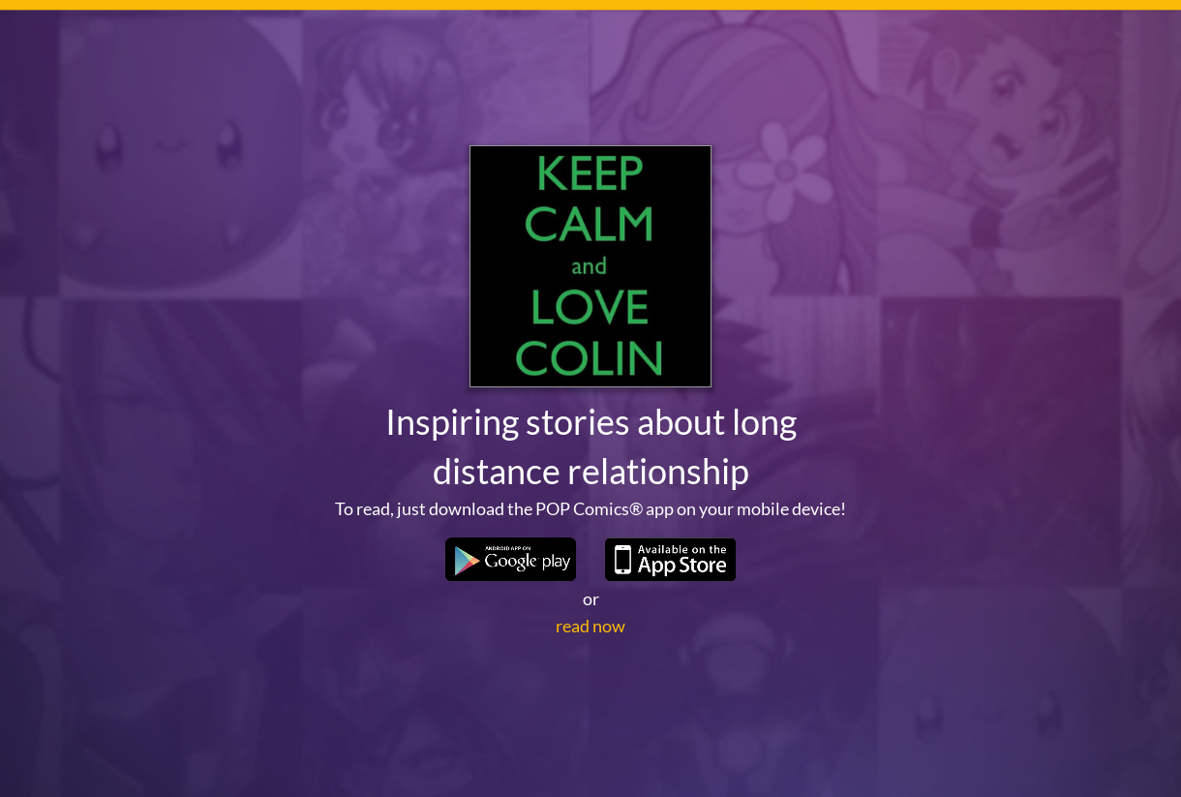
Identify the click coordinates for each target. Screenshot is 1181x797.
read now (590, 625)
